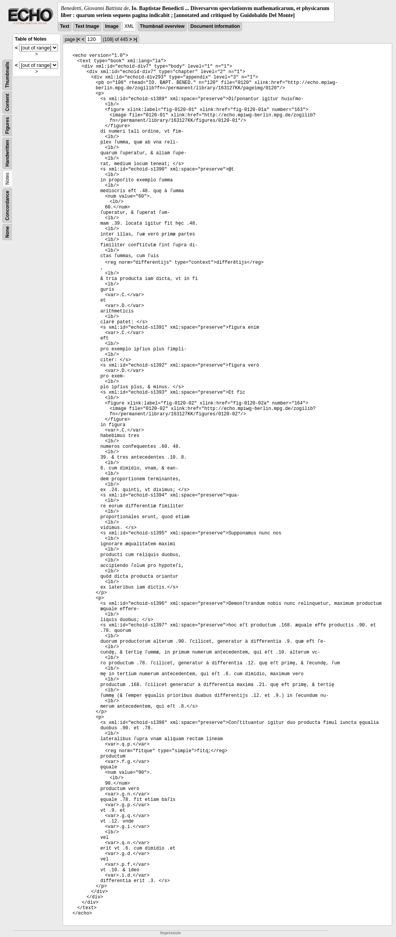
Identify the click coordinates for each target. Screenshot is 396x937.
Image (112, 26)
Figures (7, 125)
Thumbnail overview (162, 26)
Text (64, 26)
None (7, 232)
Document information (215, 26)
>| (135, 39)
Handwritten (7, 153)
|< (78, 39)
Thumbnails (7, 75)
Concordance (7, 205)
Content (7, 102)
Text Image (87, 26)
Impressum (170, 933)
